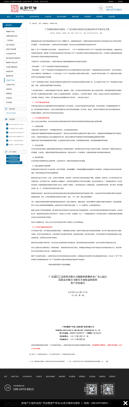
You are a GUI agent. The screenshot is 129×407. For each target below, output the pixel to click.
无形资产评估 (10, 85)
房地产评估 (20, 16)
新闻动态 (9, 93)
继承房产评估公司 (11, 62)
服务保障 (75, 16)
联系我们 (120, 1)
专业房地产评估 (11, 54)
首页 (8, 16)
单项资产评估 (10, 80)
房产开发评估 (10, 45)
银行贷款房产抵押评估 (13, 58)
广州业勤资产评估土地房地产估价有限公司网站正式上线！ (24, 128)
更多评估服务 (62, 16)
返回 (107, 361)
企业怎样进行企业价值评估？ (16, 132)
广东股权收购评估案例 (14, 162)
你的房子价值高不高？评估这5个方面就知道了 (21, 124)
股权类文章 (9, 76)
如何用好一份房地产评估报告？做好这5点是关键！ (22, 144)
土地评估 (48, 16)
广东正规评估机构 (13, 159)
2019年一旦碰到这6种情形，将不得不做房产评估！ (22, 140)
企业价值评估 (34, 16)
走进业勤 (111, 16)
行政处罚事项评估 (11, 67)
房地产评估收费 (11, 49)
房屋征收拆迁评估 (11, 36)
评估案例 (87, 16)
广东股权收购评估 (13, 156)
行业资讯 (9, 98)
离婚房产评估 (10, 31)
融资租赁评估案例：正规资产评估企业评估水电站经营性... (50, 361)
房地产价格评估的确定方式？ (16, 136)
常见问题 (9, 102)
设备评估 (9, 89)
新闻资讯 (111, 1)
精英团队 (99, 16)
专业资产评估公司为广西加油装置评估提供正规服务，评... (88, 361)
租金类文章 (9, 71)
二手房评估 (9, 40)
